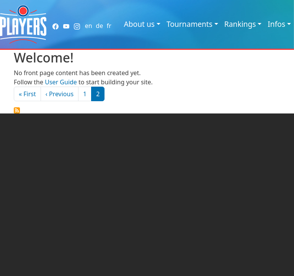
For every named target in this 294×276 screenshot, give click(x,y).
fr (109, 25)
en (88, 25)
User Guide (61, 82)
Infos (276, 24)
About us (139, 24)
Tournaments (189, 24)
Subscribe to (17, 110)
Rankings (240, 24)
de (99, 25)
